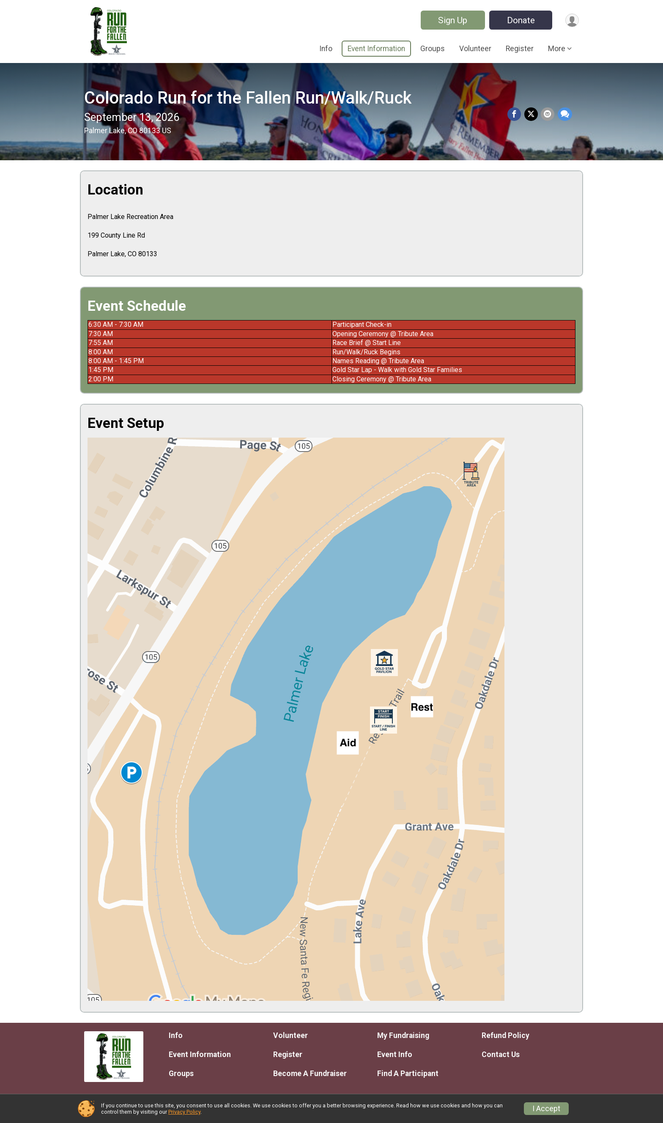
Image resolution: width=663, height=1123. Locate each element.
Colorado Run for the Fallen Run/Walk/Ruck (247, 98)
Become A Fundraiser (310, 1073)
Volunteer (475, 48)
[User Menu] (571, 20)
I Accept (546, 1108)
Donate (519, 20)
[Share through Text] (565, 114)
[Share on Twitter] (532, 114)
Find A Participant (407, 1073)
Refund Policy (505, 1035)
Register (520, 48)
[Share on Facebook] (516, 114)
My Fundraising (403, 1035)
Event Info (394, 1054)
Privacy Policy (184, 1112)
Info (325, 48)
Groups (432, 48)
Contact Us (501, 1054)
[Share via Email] (548, 114)
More (556, 48)
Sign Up (450, 20)
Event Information (376, 48)
